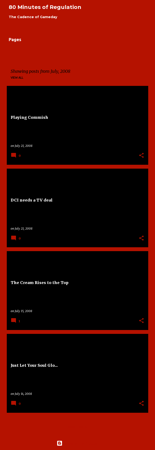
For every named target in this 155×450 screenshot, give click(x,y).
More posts (77, 426)
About (34, 52)
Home (13, 52)
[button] (141, 155)
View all (17, 77)
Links (54, 52)
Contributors (81, 52)
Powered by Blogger (77, 443)
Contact (111, 52)
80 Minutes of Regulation (45, 7)
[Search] (132, 9)
